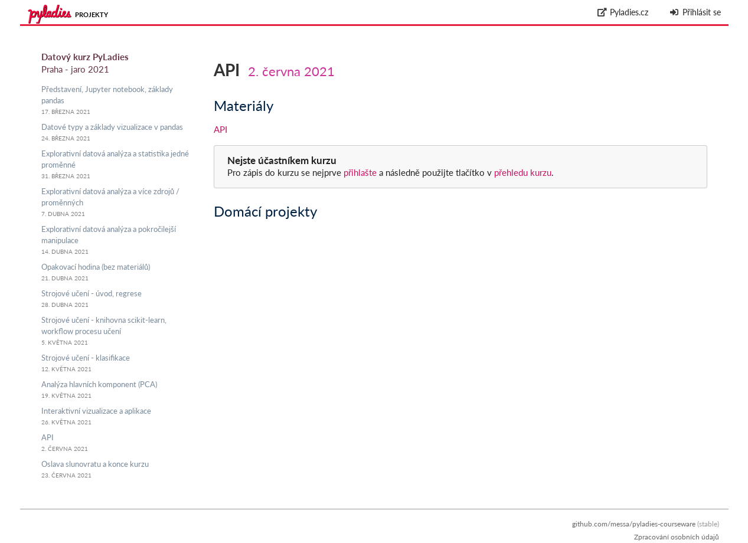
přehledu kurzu (521, 172)
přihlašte (360, 172)
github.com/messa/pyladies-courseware (633, 523)
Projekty (91, 14)
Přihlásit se (695, 12)
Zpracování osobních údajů (676, 536)
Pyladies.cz (622, 12)
